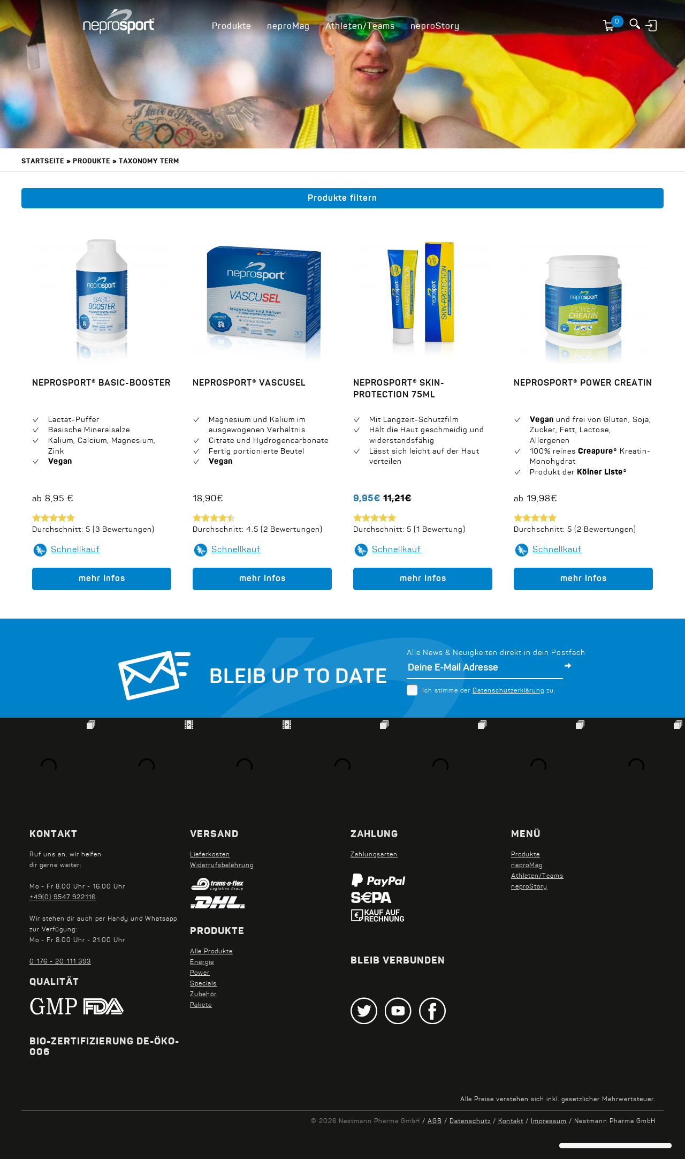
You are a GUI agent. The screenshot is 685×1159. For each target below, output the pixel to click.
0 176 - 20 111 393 (60, 962)
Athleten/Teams (360, 26)
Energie (202, 962)
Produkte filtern (342, 198)
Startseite (42, 162)
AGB (435, 1121)
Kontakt (510, 1121)
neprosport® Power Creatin (583, 383)
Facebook (432, 1010)
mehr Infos (102, 579)
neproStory (435, 26)
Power (200, 973)
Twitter (364, 1010)
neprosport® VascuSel (249, 383)
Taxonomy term (149, 162)
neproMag (288, 26)
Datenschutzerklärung (508, 691)
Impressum (549, 1121)
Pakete (201, 1005)
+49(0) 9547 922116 (62, 897)
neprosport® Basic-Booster (101, 383)
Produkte (232, 26)
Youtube (398, 1010)
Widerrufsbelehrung (222, 865)
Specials (203, 984)
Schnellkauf (75, 550)
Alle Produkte (211, 952)
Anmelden (651, 25)
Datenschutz (470, 1121)
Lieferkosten (210, 855)
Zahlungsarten (374, 855)
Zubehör (203, 994)
